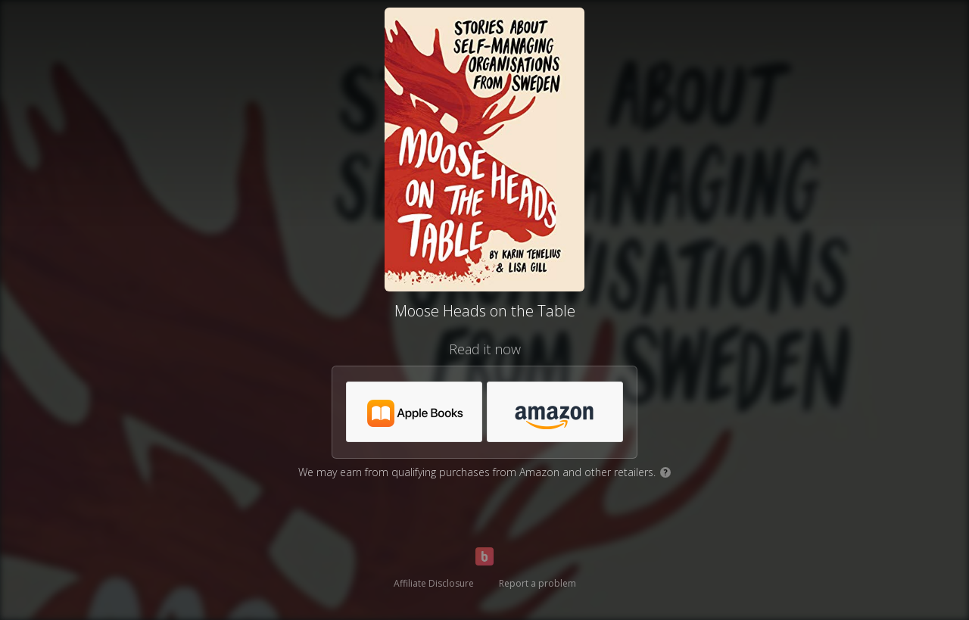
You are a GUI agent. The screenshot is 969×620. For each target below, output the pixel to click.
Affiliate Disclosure (434, 583)
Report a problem (537, 583)
